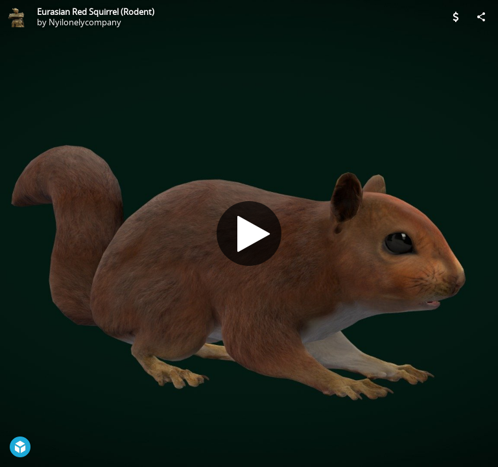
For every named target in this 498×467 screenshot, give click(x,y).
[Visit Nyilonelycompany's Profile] (16, 16)
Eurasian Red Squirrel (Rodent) (95, 12)
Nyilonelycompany (85, 22)
